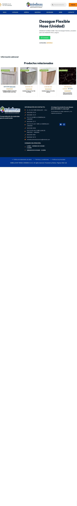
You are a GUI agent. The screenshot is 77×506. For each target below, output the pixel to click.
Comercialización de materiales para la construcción (10, 117)
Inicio (4, 12)
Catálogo (15, 12)
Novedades (49, 12)
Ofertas (26, 12)
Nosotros (38, 12)
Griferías (50, 43)
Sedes (60, 12)
